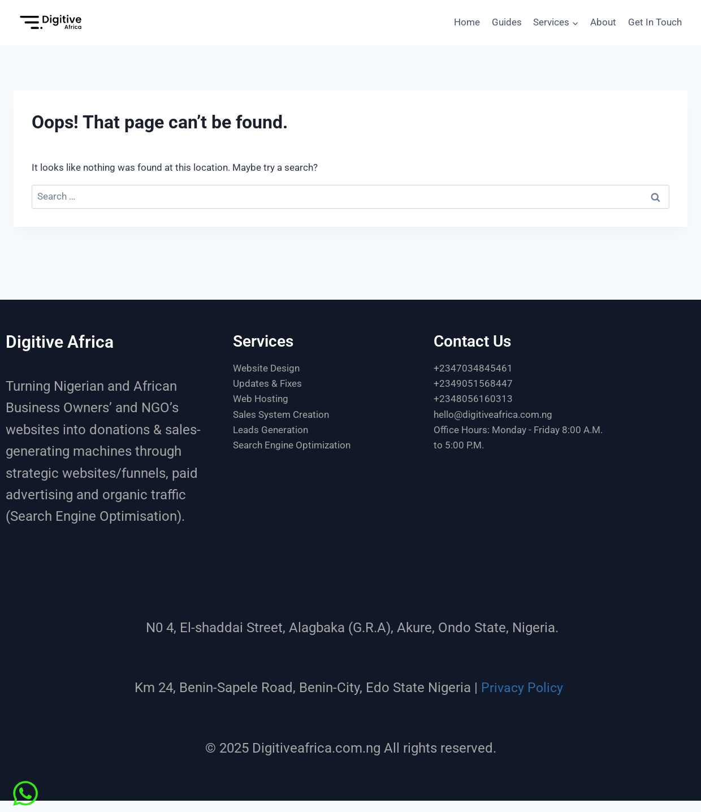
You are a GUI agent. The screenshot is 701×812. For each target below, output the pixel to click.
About (603, 22)
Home (467, 22)
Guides (507, 22)
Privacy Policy (522, 688)
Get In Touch (655, 22)
